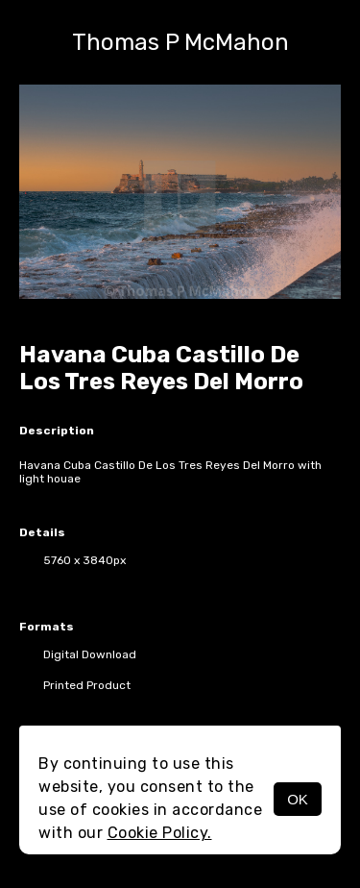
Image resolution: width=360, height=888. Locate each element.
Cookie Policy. (160, 833)
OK (297, 799)
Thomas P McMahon (180, 42)
